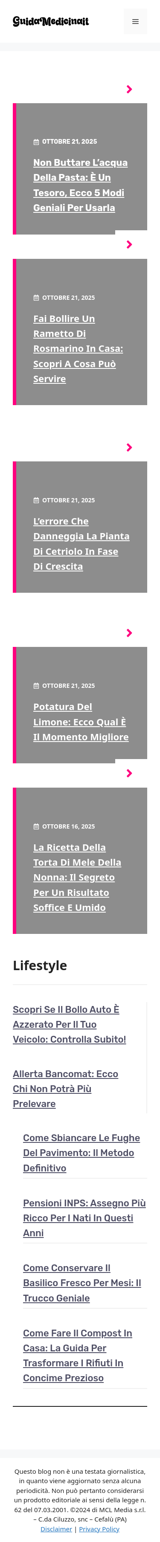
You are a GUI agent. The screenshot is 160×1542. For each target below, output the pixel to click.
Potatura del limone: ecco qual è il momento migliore (81, 721)
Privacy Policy (99, 1529)
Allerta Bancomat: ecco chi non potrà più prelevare (65, 1089)
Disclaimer (56, 1529)
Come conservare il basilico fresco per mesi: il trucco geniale (82, 1283)
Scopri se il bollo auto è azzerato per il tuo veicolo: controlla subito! (69, 1024)
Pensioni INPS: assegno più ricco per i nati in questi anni (84, 1218)
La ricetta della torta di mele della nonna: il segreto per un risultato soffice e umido (77, 877)
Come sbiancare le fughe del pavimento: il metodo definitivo (81, 1153)
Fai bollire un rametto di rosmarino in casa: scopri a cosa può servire (78, 348)
